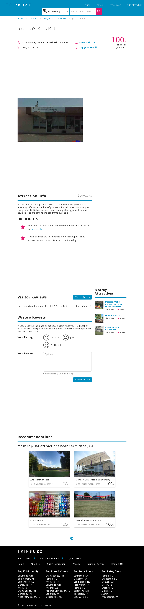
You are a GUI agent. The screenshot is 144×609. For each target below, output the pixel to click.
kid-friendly (36, 229)
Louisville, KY (52, 593)
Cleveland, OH (81, 578)
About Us (35, 563)
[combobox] (55, 11)
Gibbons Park (112, 315)
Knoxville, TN (24, 587)
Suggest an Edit (88, 47)
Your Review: (26, 353)
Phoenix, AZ (52, 587)
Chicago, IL (107, 587)
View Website (87, 42)
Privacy (76, 563)
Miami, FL (106, 590)
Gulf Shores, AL (26, 581)
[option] (50, 120)
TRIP (19, 5)
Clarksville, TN (25, 584)
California (33, 18)
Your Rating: (25, 337)
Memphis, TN (25, 593)
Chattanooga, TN (27, 590)
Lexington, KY (81, 575)
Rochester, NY (81, 593)
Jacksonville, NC (54, 596)
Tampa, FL (51, 578)
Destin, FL (106, 584)
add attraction (134, 4)
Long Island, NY (82, 581)
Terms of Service (96, 563)
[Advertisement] (72, 74)
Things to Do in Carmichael (54, 18)
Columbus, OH (25, 575)
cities (88, 4)
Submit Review (82, 379)
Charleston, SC (109, 578)
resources (115, 4)
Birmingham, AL (26, 578)
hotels (100, 4)
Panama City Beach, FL (58, 590)
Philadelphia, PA (109, 596)
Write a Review (82, 297)
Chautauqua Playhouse (112, 328)
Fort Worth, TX (81, 584)
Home (20, 18)
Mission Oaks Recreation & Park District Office (115, 304)
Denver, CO (107, 581)
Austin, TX (106, 593)
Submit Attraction (56, 563)
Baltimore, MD (81, 590)
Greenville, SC (81, 596)
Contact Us (117, 563)
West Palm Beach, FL (29, 596)
